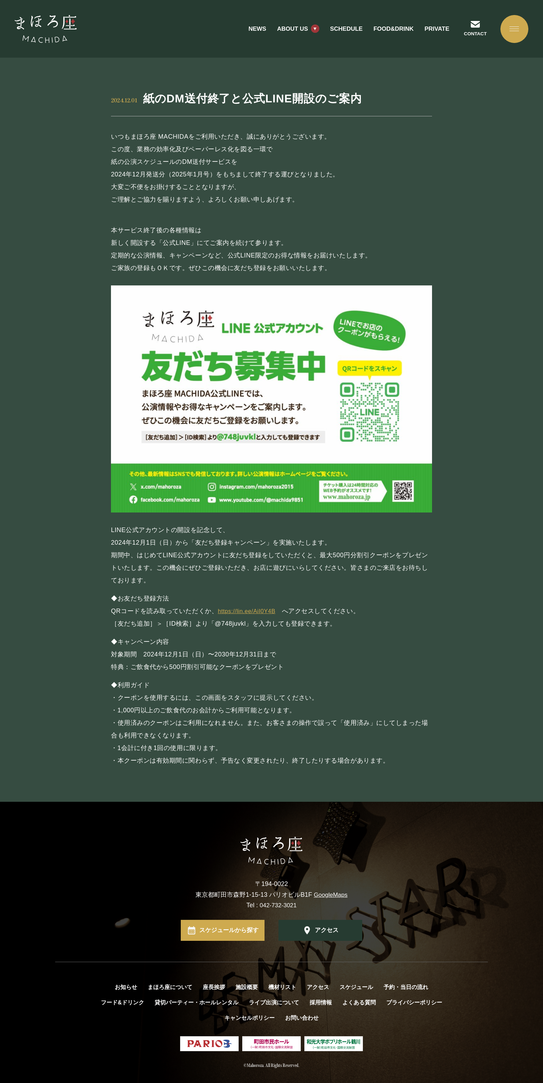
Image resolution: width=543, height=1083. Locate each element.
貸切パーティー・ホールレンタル (196, 1002)
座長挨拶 (214, 987)
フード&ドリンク (122, 1002)
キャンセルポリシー (249, 1018)
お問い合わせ (302, 1018)
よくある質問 (359, 1002)
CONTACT (471, 36)
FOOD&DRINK (389, 31)
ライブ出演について (274, 1002)
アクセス (326, 930)
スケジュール (356, 987)
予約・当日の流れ (406, 987)
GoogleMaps (331, 894)
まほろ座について (170, 987)
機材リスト (282, 987)
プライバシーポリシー (414, 1002)
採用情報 (321, 1002)
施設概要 (247, 987)
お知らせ (126, 987)
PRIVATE (431, 31)
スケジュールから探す (229, 930)
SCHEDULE (341, 31)
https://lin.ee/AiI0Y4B (249, 611)
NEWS (252, 31)
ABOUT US (287, 31)
